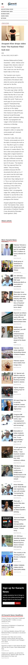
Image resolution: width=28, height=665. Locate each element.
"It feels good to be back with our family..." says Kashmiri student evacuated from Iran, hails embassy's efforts (20, 454)
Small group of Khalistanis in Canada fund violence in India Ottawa (19, 266)
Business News (5, 13)
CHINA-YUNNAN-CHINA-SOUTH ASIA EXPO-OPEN (19, 567)
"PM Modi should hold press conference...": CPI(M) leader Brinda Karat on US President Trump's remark (20, 472)
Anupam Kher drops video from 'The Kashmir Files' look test (13, 47)
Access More (4, 241)
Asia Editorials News (7, 9)
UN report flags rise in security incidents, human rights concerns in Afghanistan (20, 405)
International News (7, 11)
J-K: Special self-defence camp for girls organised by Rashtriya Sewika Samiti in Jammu (19, 378)
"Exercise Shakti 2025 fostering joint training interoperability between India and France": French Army (20, 524)
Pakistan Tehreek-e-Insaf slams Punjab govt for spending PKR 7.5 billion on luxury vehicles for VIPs (13, 620)
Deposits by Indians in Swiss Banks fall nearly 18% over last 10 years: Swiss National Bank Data (20, 317)
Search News (5, 16)
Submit (17, 603)
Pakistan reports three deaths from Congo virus (19, 363)
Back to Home (5, 23)
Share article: (6, 221)
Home (2, 7)
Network (3, 18)
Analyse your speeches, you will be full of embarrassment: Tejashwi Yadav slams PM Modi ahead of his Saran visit (12, 654)
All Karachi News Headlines (12, 615)
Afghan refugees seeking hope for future (19, 390)
